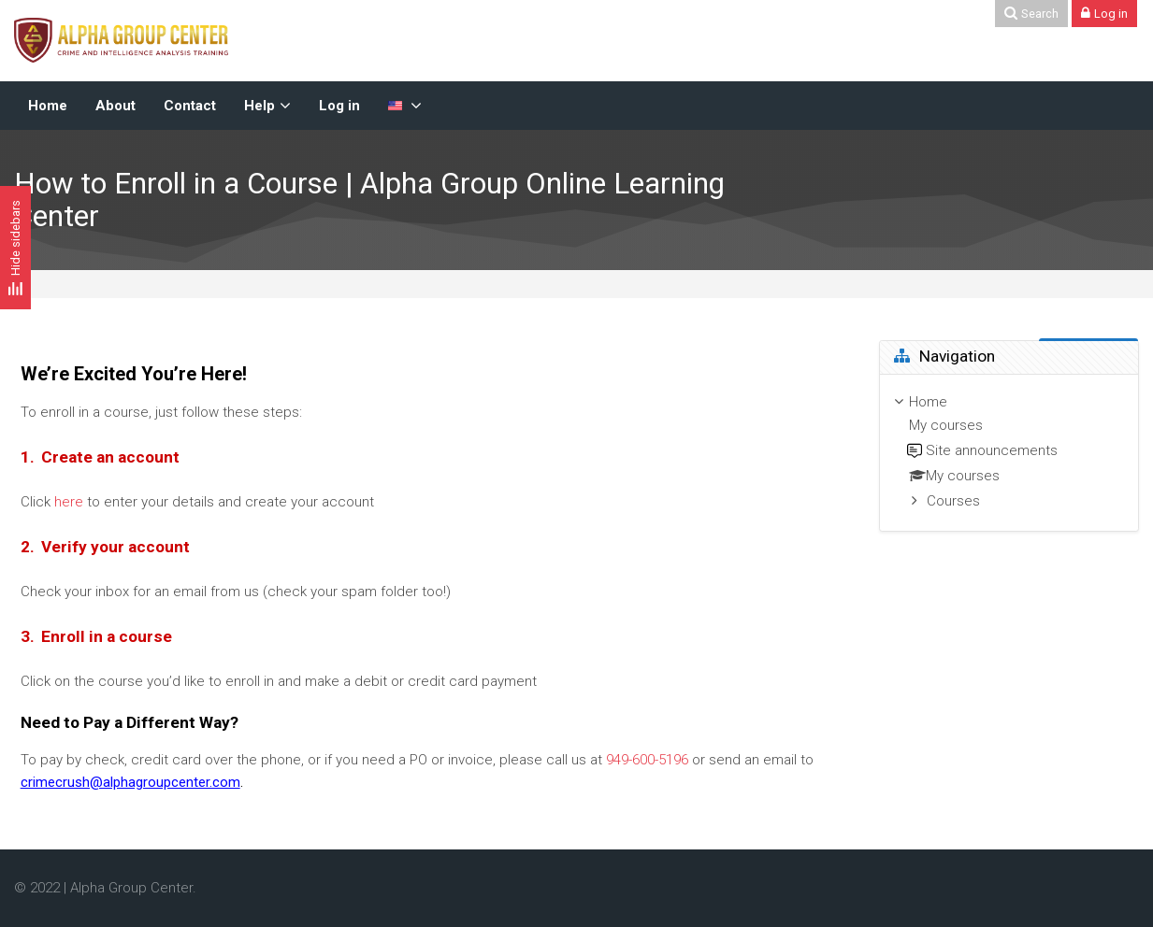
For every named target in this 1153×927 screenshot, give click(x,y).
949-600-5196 (647, 759)
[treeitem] (1009, 453)
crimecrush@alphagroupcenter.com (130, 782)
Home (928, 401)
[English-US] (405, 105)
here (68, 501)
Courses (953, 500)
